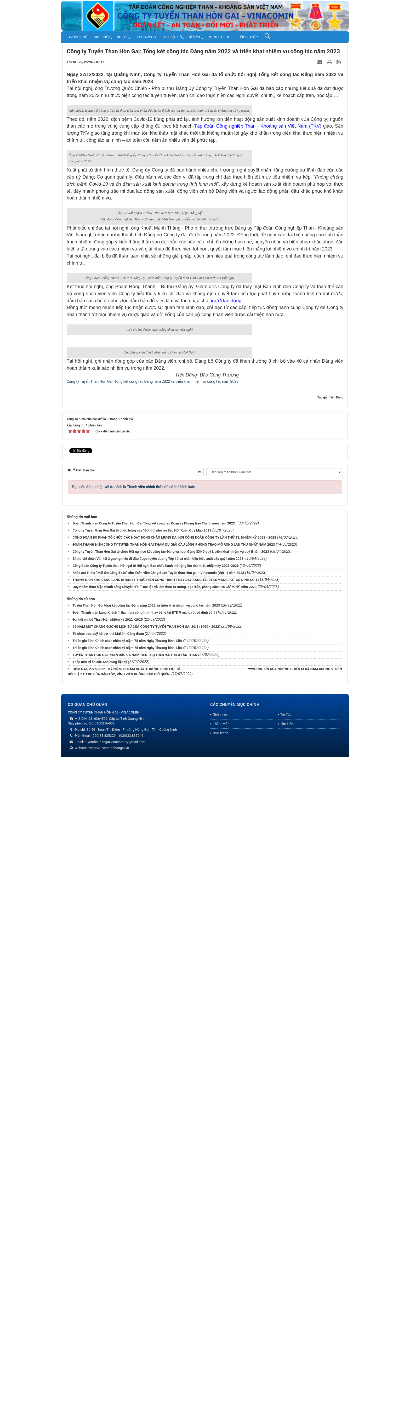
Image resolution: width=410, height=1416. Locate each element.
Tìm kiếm (287, 1384)
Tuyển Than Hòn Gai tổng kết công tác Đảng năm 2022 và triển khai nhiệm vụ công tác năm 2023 (146, 1266)
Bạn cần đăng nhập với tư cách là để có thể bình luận (133, 1147)
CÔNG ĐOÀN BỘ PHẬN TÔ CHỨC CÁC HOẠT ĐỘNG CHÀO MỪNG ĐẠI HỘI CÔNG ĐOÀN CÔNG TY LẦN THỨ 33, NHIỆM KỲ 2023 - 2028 (174, 1198)
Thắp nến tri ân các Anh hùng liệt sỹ (99, 1322)
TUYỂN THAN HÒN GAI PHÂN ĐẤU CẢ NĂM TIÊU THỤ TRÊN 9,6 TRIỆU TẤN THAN (134, 1315)
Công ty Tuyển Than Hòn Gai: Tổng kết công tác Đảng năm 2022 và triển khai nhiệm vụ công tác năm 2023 (152, 1042)
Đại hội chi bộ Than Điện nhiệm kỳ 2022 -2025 (107, 1280)
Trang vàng (145, 37)
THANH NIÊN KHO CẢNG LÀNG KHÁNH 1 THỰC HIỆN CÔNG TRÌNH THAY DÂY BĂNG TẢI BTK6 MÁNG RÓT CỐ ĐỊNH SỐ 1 (164, 1240)
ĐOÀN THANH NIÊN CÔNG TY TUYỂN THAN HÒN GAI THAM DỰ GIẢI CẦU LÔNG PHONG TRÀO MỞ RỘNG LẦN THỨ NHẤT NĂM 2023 (173, 1205)
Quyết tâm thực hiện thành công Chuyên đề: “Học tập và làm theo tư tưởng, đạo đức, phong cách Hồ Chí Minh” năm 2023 (164, 1247)
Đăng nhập (248, 37)
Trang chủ (78, 37)
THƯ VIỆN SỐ (172, 37)
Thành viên (221, 1384)
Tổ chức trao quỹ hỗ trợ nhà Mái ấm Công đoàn (108, 1294)
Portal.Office (220, 37)
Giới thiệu (102, 37)
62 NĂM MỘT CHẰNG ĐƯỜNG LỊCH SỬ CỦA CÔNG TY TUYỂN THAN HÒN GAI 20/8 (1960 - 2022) (146, 1287)
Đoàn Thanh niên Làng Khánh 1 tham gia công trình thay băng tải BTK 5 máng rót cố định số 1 (143, 1273)
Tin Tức (122, 37)
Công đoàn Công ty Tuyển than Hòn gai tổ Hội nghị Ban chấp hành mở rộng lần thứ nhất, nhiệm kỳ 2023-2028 (155, 1226)
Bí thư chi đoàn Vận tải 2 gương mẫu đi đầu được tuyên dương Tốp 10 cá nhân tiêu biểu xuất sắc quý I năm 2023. (158, 1219)
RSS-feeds (220, 1394)
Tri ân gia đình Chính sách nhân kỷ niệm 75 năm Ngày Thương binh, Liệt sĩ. (129, 1301)
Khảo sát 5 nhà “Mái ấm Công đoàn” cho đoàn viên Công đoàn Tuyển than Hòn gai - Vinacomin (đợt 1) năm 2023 (158, 1233)
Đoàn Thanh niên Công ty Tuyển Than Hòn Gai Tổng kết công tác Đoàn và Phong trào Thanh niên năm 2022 (154, 1184)
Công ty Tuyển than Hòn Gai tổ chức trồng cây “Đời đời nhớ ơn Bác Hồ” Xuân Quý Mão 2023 (141, 1191)
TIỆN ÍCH (194, 37)
